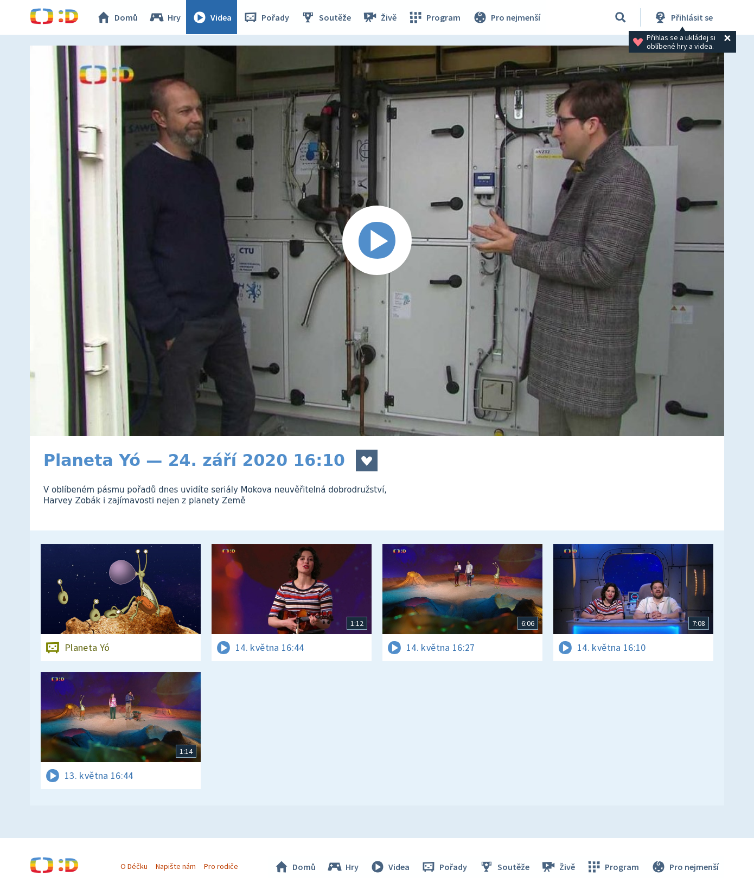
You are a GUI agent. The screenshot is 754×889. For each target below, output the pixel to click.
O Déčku (134, 866)
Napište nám (176, 866)
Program (434, 17)
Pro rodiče (222, 866)
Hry (165, 17)
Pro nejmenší (506, 17)
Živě (379, 17)
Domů (117, 17)
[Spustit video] (377, 241)
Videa (212, 17)
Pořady (266, 17)
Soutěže (326, 17)
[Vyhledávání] (620, 17)
